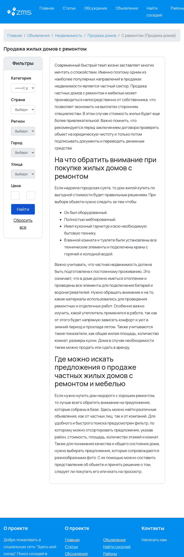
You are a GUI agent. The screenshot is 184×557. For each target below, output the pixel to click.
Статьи (69, 8)
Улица (17, 164)
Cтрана (18, 99)
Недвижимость (68, 35)
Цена (16, 185)
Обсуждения (95, 8)
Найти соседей (154, 12)
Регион (18, 121)
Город (16, 142)
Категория (21, 78)
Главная (47, 8)
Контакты (153, 528)
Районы (110, 553)
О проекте (77, 528)
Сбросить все (23, 224)
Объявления (127, 8)
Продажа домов (102, 35)
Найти (23, 209)
